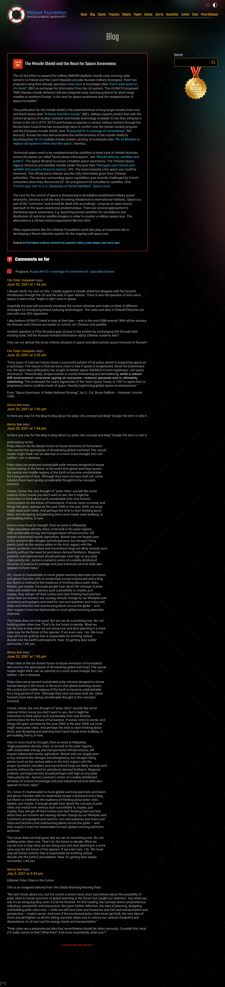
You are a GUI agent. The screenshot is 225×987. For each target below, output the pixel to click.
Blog (92, 14)
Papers (138, 14)
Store (195, 14)
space (117, 243)
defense (45, 243)
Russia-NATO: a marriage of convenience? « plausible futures (72, 271)
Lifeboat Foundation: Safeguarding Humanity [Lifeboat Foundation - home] (37, 14)
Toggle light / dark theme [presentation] (215, 5)
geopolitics (71, 243)
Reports (126, 14)
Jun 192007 (18, 64)
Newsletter (172, 14)
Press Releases (209, 14)
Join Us (159, 14)
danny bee (14, 405)
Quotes (185, 14)
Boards (102, 14)
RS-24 (38, 139)
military (80, 243)
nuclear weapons (93, 243)
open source (107, 243)
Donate (148, 14)
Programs (114, 14)
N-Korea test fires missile (62, 114)
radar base (74, 84)
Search (213, 62)
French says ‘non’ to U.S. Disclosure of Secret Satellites (52, 186)
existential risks (57, 243)
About (84, 14)
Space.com (101, 186)
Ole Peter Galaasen (30, 243)
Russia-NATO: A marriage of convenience (95, 131)
